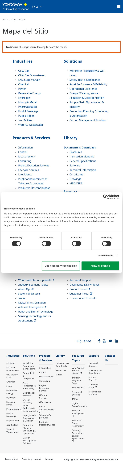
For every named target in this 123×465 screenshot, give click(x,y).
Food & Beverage (28, 111)
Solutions (73, 61)
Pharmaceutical (27, 107)
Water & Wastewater (30, 124)
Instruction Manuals (82, 156)
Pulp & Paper (26, 115)
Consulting (24, 161)
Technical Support (80, 280)
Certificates (76, 174)
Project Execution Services (33, 165)
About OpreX (26, 289)
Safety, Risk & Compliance (85, 80)
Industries (23, 61)
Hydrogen (24, 98)
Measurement (26, 156)
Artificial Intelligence (32, 307)
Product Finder (80, 289)
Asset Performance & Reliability (88, 84)
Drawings (75, 179)
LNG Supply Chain (29, 80)
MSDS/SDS (76, 183)
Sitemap (49, 458)
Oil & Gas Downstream (31, 75)
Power (22, 89)
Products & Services (31, 137)
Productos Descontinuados (34, 188)
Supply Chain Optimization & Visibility (29, 418)
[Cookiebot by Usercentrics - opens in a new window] (105, 196)
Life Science (25, 174)
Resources (70, 191)
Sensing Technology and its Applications (78, 434)
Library (71, 137)
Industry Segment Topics (33, 284)
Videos (59, 374)
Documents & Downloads (80, 147)
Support (94, 355)
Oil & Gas (23, 71)
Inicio (5, 19)
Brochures (76, 152)
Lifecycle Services (28, 170)
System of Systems (29, 293)
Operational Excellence (83, 89)
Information (25, 147)
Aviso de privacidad (31, 458)
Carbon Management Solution (88, 120)
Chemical (23, 84)
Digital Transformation (32, 302)
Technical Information (83, 170)
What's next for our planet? (36, 280)
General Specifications (83, 161)
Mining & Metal (27, 102)
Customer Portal (81, 293)
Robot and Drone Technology (35, 311)
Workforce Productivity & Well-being (29, 366)
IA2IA (21, 298)
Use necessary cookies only (61, 265)
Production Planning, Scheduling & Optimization (29, 429)
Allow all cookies (100, 265)
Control (22, 152)
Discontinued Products (83, 298)
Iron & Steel (25, 120)
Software (75, 165)
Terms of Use (11, 458)
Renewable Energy (29, 93)
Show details (105, 255)
